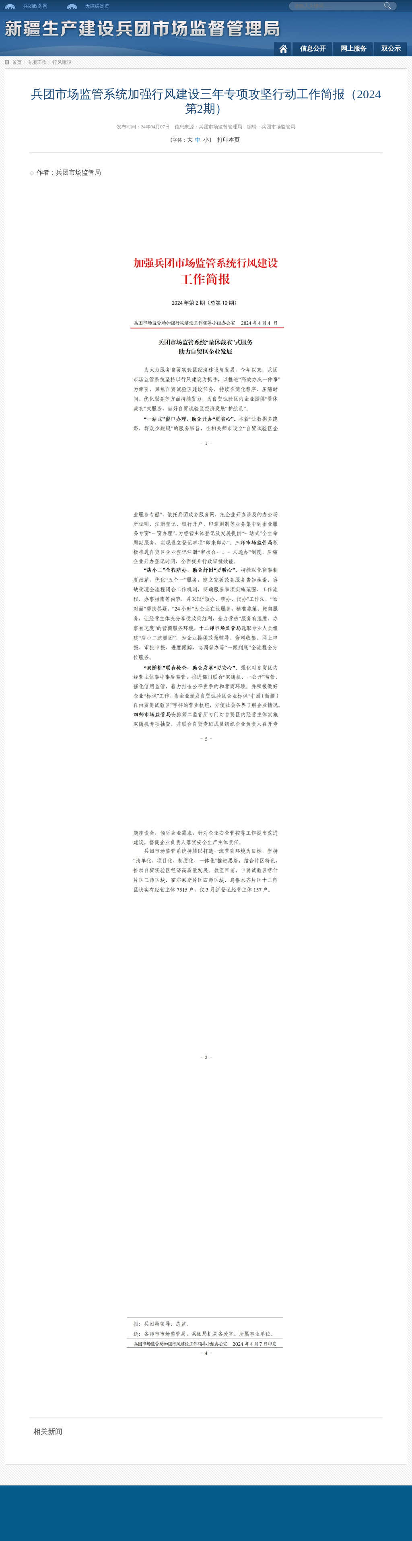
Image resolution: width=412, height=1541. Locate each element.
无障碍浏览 (97, 6)
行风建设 (62, 62)
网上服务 (354, 48)
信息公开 (313, 48)
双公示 (391, 48)
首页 (17, 62)
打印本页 (228, 140)
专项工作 (37, 62)
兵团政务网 (35, 6)
